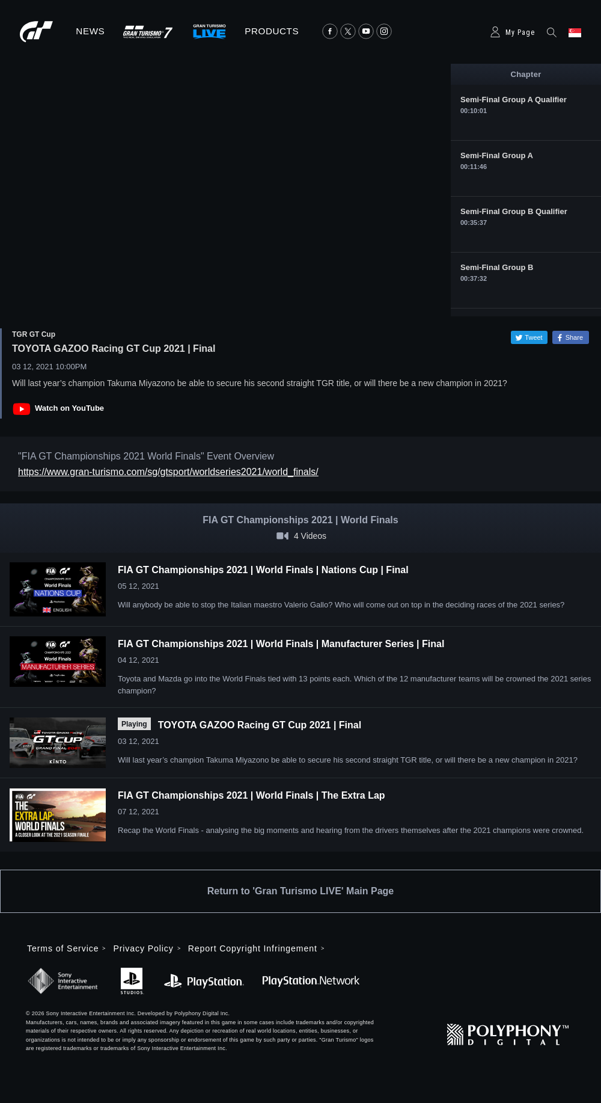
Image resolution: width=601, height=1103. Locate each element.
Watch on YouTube (69, 408)
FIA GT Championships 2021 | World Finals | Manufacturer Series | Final (281, 644)
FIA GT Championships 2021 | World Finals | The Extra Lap (251, 795)
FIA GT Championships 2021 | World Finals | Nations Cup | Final (263, 570)
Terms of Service (63, 948)
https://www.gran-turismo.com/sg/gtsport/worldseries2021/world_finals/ (168, 472)
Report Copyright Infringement (252, 948)
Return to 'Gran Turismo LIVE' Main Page (300, 891)
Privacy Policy (143, 948)
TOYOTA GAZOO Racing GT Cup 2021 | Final (259, 725)
